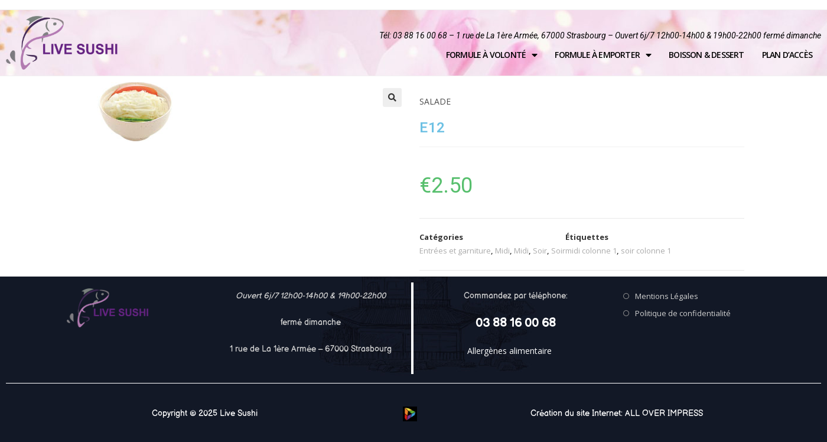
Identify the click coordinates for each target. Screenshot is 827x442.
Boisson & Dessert (706, 54)
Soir (540, 250)
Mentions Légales (666, 296)
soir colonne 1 (646, 250)
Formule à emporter (603, 55)
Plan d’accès (787, 54)
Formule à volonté (492, 55)
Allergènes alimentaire (509, 350)
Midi (502, 250)
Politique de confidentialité (683, 313)
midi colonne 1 (591, 250)
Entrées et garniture (455, 250)
